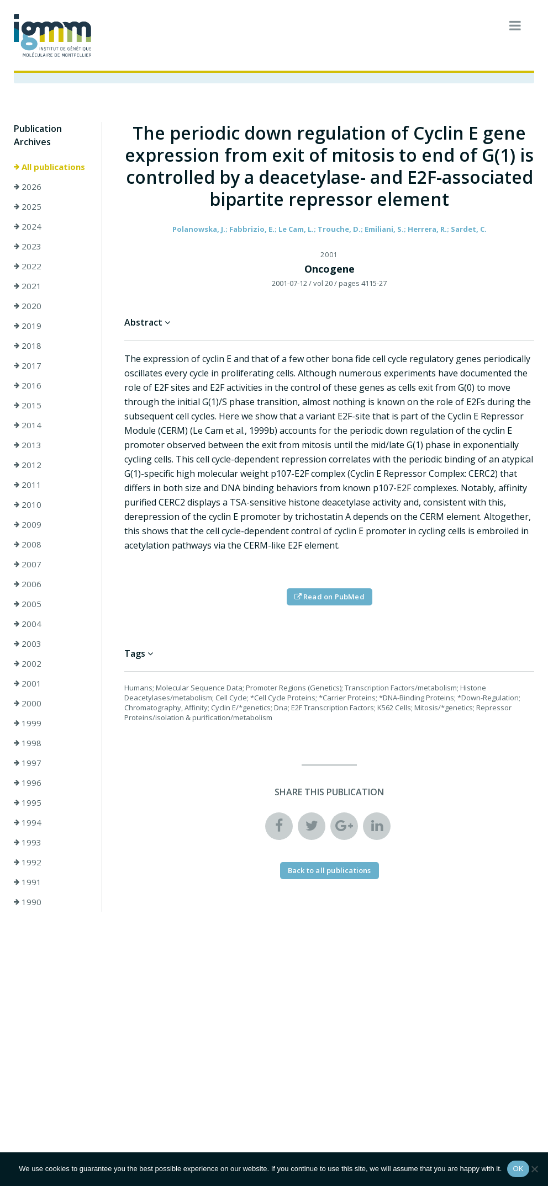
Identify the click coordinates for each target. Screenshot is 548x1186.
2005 (27, 603)
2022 (27, 266)
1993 (27, 842)
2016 (27, 385)
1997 (27, 762)
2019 (27, 325)
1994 (27, 822)
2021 (27, 285)
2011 (27, 484)
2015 (27, 405)
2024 (27, 226)
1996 (27, 782)
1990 (27, 901)
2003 (27, 643)
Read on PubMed (329, 597)
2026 (27, 186)
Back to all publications (329, 870)
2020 (27, 305)
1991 (27, 881)
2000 (27, 703)
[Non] (534, 1168)
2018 (27, 345)
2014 (27, 424)
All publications (49, 166)
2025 (27, 206)
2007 (27, 564)
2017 (27, 365)
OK (518, 1168)
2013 (27, 444)
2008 (27, 544)
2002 (27, 663)
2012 (27, 464)
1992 (27, 862)
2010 (27, 504)
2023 (27, 246)
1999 (27, 722)
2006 (27, 583)
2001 (27, 683)
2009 (27, 524)
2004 (27, 623)
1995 (27, 802)
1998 (27, 742)
